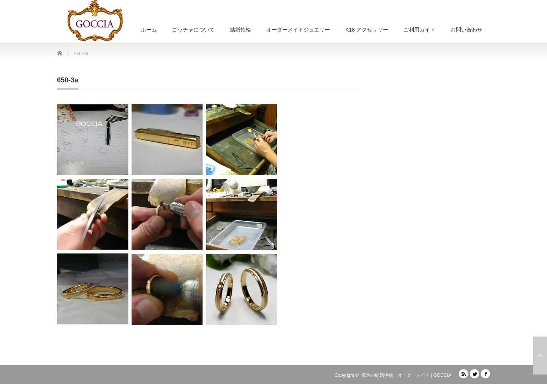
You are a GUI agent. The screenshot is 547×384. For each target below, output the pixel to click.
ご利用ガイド (419, 30)
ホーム (149, 30)
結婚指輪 (240, 30)
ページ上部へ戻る (540, 356)
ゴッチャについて (193, 30)
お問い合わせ (466, 30)
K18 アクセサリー (366, 30)
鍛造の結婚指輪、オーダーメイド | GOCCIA (406, 375)
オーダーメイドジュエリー (298, 30)
